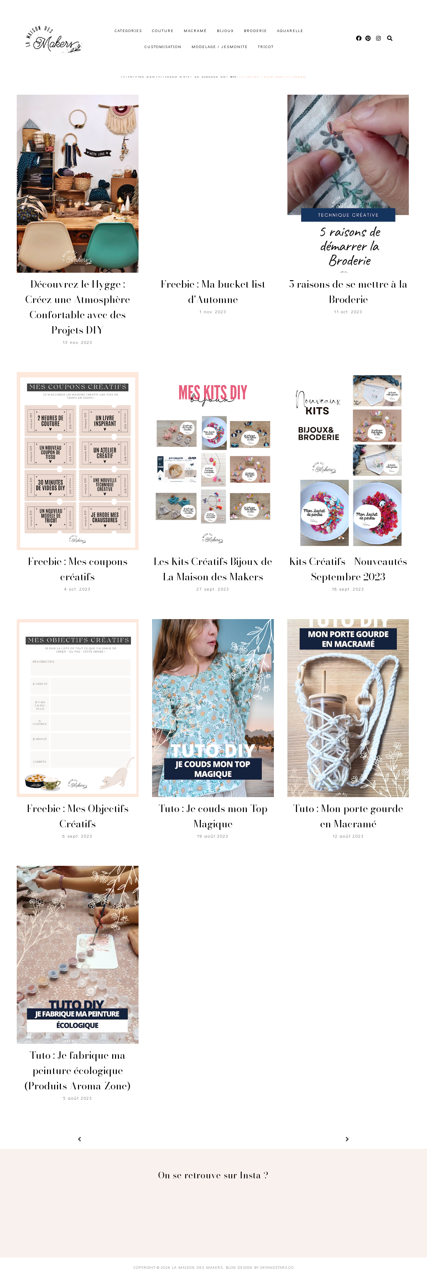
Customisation (163, 46)
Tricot (266, 46)
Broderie (255, 30)
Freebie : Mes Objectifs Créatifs (78, 816)
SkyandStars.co (277, 1267)
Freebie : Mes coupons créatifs (77, 569)
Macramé (195, 30)
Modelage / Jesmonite (220, 46)
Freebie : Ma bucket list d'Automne (213, 291)
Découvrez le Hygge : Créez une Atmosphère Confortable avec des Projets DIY (77, 306)
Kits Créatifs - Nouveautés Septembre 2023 (348, 569)
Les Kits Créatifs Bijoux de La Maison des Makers (212, 569)
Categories (128, 30)
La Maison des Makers (197, 1267)
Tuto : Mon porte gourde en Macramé (348, 816)
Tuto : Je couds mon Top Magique (212, 816)
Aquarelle (290, 30)
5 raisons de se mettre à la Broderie (348, 291)
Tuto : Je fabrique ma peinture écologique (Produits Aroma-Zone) (77, 1070)
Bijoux (225, 30)
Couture (163, 30)
